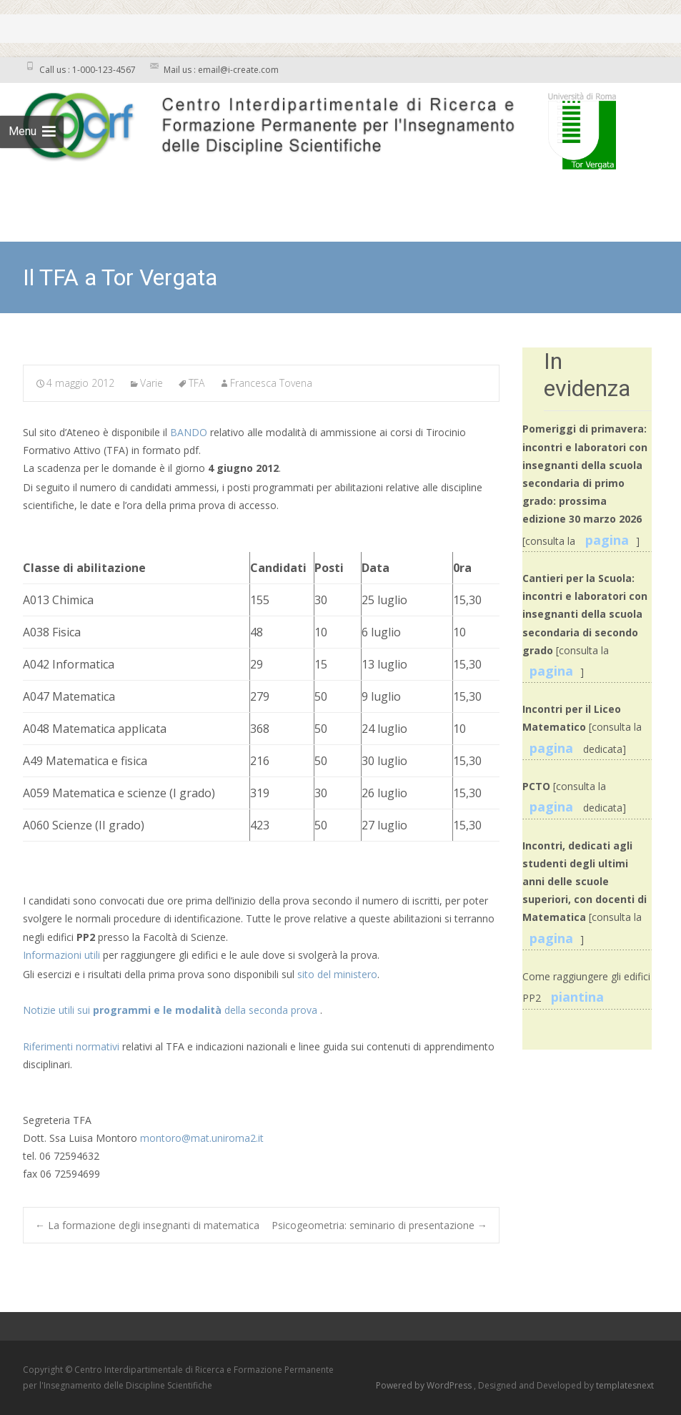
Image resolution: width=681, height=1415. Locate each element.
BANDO (190, 432)
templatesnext (625, 1385)
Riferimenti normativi (71, 1046)
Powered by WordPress (425, 1385)
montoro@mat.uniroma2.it (202, 1138)
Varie (151, 383)
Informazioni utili (63, 955)
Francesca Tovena (271, 383)
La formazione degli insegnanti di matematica (147, 1225)
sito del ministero (337, 974)
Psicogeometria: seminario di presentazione (379, 1225)
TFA (196, 383)
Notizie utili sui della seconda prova (171, 1010)
